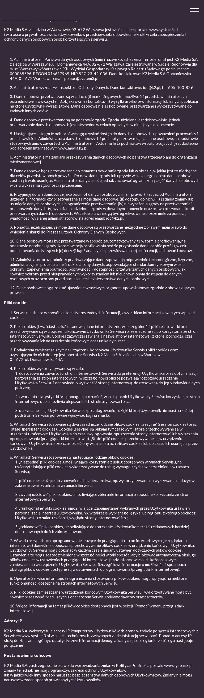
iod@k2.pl (114, 218)
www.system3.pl (163, 29)
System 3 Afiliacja (18, 15)
